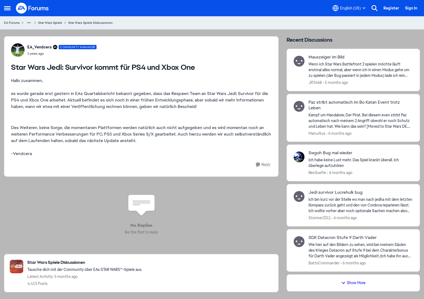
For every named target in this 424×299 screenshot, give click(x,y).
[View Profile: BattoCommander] (299, 241)
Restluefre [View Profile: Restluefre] (317, 172)
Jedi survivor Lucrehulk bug (336, 192)
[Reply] (263, 164)
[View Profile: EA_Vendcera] (18, 50)
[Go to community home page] (32, 8)
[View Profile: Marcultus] (299, 106)
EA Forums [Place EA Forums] (12, 23)
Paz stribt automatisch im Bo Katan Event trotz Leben (354, 105)
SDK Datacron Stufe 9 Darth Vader (343, 237)
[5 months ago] (335, 83)
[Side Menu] (7, 8)
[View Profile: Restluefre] (299, 157)
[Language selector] (349, 8)
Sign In (411, 8)
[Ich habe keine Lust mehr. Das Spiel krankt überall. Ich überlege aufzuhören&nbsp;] (361, 163)
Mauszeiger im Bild (327, 57)
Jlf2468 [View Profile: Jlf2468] (315, 82)
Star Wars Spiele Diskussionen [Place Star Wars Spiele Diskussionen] (90, 23)
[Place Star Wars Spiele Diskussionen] (84, 262)
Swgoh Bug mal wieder (330, 153)
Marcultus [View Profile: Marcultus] (317, 133)
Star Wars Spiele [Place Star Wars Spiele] (50, 23)
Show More (353, 282)
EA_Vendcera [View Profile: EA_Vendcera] (39, 47)
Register (391, 8)
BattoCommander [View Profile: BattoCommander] (324, 263)
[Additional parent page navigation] (29, 23)
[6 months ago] (339, 133)
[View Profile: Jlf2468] (299, 61)
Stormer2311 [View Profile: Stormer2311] (320, 217)
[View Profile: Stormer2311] (299, 196)
